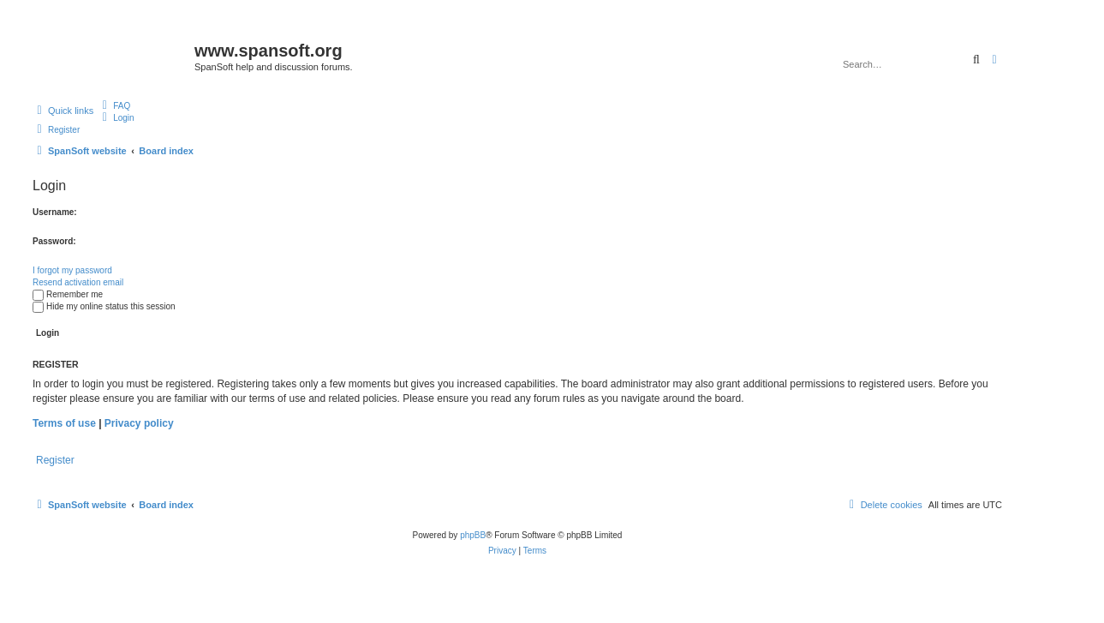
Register (55, 460)
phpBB (473, 535)
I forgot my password (72, 270)
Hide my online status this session (104, 306)
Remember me (68, 294)
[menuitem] (114, 105)
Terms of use (64, 423)
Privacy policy (139, 423)
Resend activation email (78, 282)
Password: (54, 241)
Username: (55, 212)
